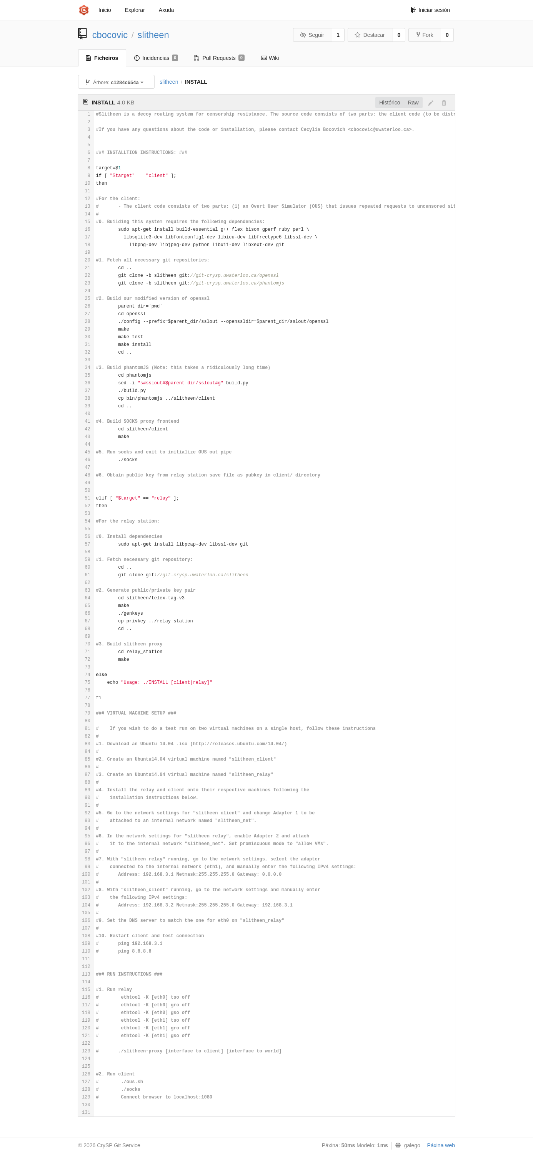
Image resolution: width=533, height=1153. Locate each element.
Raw (413, 102)
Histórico (389, 102)
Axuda (166, 10)
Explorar (135, 10)
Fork (424, 35)
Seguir (312, 35)
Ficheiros (102, 58)
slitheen (153, 35)
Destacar (370, 35)
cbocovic (110, 35)
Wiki (270, 58)
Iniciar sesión (430, 10)
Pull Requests (219, 58)
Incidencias (156, 58)
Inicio (104, 10)
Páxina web (441, 1145)
